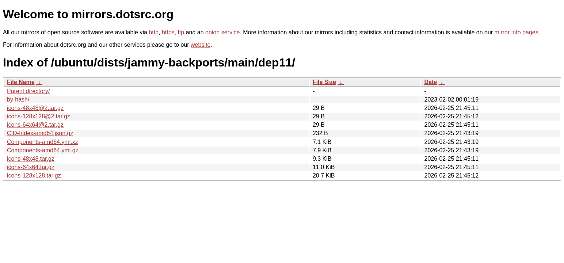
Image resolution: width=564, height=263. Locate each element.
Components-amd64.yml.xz (42, 142)
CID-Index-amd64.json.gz (40, 133)
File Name (21, 82)
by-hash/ (18, 99)
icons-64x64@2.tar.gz (35, 125)
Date (430, 82)
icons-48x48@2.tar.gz (35, 108)
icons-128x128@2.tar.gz (38, 116)
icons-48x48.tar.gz (30, 159)
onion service (222, 32)
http (154, 32)
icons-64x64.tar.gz (30, 167)
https (168, 32)
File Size (324, 82)
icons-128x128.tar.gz (34, 175)
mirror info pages (516, 32)
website (200, 45)
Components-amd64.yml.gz (43, 150)
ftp (181, 32)
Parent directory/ (28, 91)
